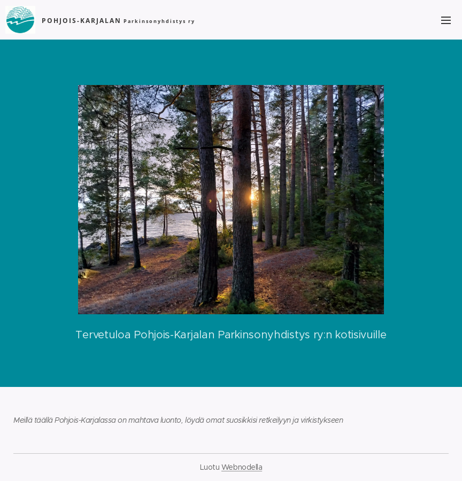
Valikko (446, 20)
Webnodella (241, 467)
